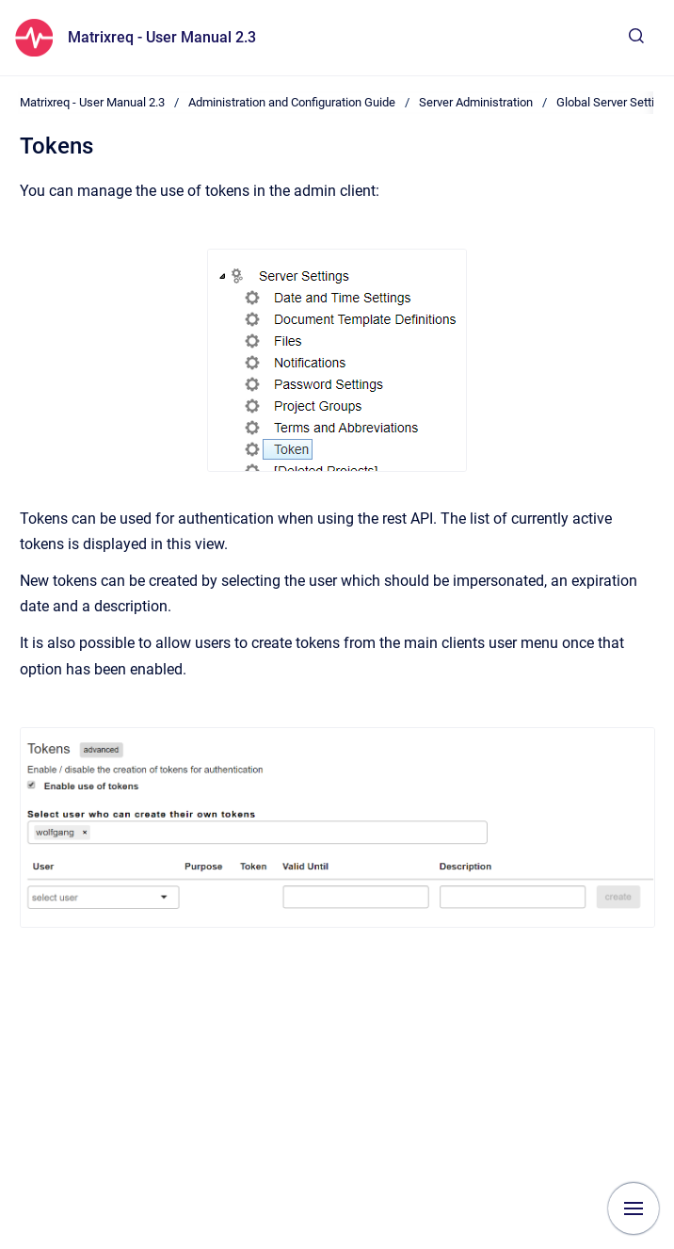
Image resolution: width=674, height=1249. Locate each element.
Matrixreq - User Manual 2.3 (162, 37)
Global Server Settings (615, 102)
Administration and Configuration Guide (291, 102)
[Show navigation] (633, 1208)
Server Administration (476, 102)
